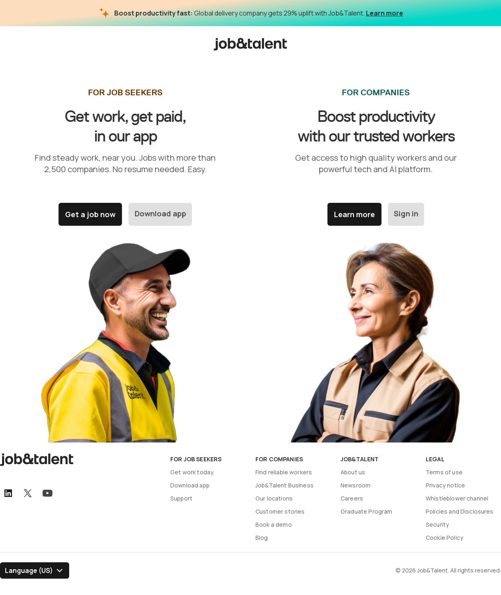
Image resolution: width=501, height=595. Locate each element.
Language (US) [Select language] (29, 570)
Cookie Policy (444, 537)
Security (437, 524)
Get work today (192, 472)
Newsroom (355, 485)
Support (181, 498)
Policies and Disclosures (460, 511)
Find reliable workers (283, 472)
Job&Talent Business (284, 485)
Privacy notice (445, 485)
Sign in (406, 214)
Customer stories (280, 511)
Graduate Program (366, 511)
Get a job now (90, 214)
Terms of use (444, 472)
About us (353, 472)
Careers (352, 498)
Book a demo (273, 524)
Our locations (274, 498)
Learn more (384, 13)
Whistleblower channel (457, 498)
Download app (160, 214)
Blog (261, 537)
